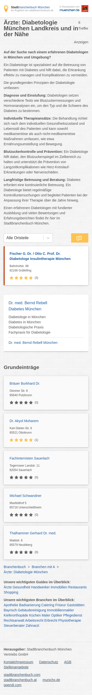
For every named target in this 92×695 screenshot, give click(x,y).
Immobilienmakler (60, 610)
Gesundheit (21, 587)
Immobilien (59, 587)
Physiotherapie (69, 620)
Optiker (56, 615)
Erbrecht (50, 620)
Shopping (11, 592)
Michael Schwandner (25, 496)
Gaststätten (76, 605)
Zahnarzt (32, 626)
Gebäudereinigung (32, 610)
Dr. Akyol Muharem (24, 421)
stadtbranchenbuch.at (20, 680)
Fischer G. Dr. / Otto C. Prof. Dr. (46, 256)
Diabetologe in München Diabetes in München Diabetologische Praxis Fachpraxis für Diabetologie (29, 324)
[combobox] (6, 238)
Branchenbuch (15, 567)
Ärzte (8, 587)
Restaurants (77, 587)
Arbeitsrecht (34, 620)
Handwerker (40, 587)
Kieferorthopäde (16, 615)
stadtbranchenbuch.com (22, 675)
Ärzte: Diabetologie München (26, 572)
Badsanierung (29, 605)
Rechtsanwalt (14, 620)
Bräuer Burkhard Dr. (25, 383)
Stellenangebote (16, 667)
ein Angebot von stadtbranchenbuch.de (32, 10)
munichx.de (51, 680)
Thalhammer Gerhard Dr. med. (33, 533)
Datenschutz (48, 662)
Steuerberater (14, 626)
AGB (67, 662)
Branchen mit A (43, 567)
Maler (46, 615)
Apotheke (11, 605)
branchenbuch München (30, 7)
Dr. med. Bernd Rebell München (33, 343)
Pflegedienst (72, 615)
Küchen (35, 615)
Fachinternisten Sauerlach (30, 458)
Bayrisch (10, 610)
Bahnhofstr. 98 (48, 268)
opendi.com (12, 685)
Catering (47, 605)
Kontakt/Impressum (18, 662)
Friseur (60, 605)
